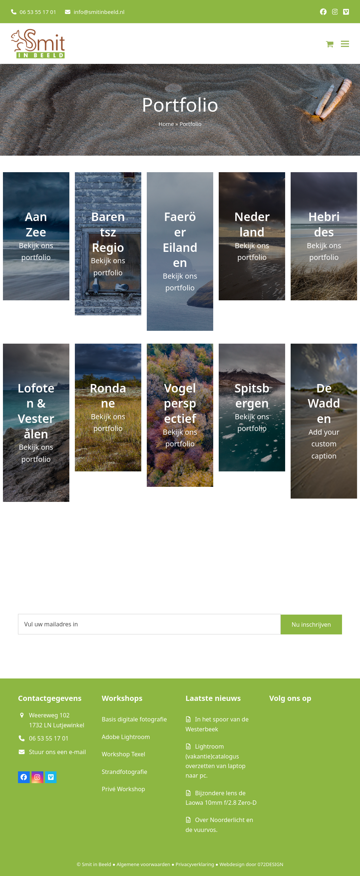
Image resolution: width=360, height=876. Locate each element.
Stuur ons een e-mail (57, 752)
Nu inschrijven (311, 624)
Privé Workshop (123, 789)
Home (166, 123)
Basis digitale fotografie (134, 719)
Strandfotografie (124, 772)
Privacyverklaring (195, 864)
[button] (330, 43)
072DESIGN (270, 864)
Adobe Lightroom (126, 737)
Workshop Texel (123, 754)
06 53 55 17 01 (38, 11)
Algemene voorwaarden (143, 864)
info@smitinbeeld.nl (99, 11)
